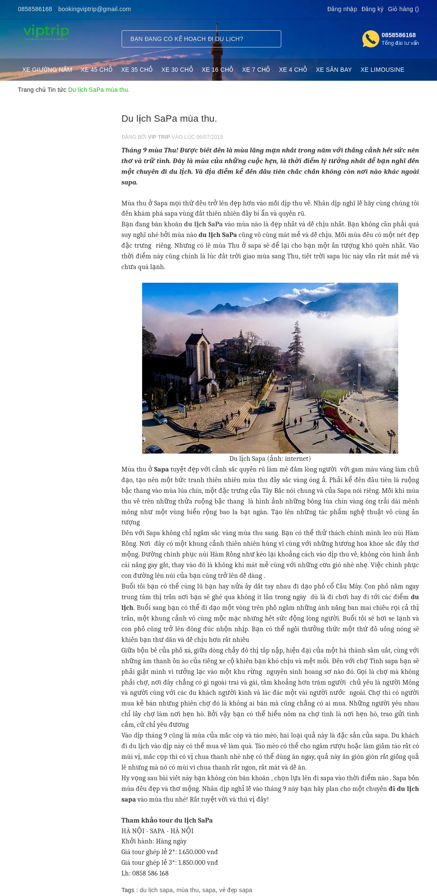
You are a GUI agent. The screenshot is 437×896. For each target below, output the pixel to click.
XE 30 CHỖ (177, 69)
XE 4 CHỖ (293, 69)
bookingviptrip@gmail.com (94, 9)
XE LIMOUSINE (383, 69)
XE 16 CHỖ (218, 69)
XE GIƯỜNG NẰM (47, 69)
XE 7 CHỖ (256, 69)
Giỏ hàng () (403, 9)
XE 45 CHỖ (97, 69)
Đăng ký (372, 9)
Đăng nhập (342, 9)
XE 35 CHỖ (137, 69)
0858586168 (35, 9)
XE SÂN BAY (334, 69)
